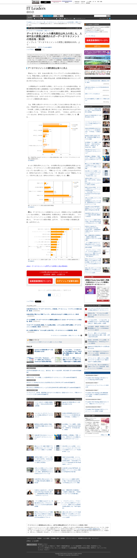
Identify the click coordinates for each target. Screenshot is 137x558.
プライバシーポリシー (71, 538)
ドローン (83, 3)
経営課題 (37, 16)
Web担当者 (77, 1)
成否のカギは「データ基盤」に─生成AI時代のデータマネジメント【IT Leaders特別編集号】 (52, 377)
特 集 (58, 16)
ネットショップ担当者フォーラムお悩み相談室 (66, 548)
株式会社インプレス (42, 544)
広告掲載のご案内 (55, 538)
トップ (29, 17)
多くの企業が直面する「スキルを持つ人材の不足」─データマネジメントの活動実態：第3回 (52, 330)
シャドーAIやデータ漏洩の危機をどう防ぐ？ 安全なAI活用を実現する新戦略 (44, 404)
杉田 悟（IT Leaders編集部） (45, 47)
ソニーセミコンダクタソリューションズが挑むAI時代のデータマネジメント (44, 415)
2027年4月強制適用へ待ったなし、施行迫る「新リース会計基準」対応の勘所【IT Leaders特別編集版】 (54, 371)
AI (58, 18)
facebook (30, 12)
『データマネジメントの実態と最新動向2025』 (64, 58)
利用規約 (39, 538)
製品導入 (67, 2)
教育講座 (88, 3)
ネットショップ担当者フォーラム (46, 548)
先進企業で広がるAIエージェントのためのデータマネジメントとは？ (44, 436)
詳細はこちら (104, 435)
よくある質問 (35, 541)
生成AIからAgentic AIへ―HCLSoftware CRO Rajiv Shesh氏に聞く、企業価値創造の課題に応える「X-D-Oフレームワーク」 (93, 229)
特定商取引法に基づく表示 (84, 538)
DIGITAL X (93, 548)
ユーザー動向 (38, 18)
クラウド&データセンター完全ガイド (46, 546)
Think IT (58, 546)
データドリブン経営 (47, 342)
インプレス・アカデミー (43, 549)
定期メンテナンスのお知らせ (92, 93)
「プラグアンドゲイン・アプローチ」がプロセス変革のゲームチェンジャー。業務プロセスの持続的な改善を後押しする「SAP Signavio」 (71, 504)
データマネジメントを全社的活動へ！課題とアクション (40, 30)
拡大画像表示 (31, 160)
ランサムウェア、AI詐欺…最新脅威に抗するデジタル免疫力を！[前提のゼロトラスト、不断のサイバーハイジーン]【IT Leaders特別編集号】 (54, 393)
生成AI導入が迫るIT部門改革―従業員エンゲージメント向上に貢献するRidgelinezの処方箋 (71, 469)
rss (33, 12)
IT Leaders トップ (31, 22)
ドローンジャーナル (101, 548)
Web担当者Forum (65, 546)
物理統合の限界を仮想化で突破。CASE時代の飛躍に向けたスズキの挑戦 (44, 425)
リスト (43, 49)
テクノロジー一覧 (41, 22)
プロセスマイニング (50, 18)
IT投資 (60, 342)
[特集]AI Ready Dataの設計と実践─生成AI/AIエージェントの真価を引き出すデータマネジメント (97, 282)
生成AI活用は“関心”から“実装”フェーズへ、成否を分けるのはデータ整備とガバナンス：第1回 (53, 314)
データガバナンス (33, 342)
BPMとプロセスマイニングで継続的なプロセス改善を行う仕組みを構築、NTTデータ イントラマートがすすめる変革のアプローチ (93, 262)
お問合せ (29, 541)
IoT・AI (94, 1)
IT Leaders (36, 8)
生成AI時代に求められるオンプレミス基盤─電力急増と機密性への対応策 (44, 480)
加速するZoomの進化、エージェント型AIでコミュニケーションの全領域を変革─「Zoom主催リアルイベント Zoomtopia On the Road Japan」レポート (71, 460)
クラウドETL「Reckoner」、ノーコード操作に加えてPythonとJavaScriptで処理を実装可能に (44, 359)
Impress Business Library (91, 31)
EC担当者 (83, 1)
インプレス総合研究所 (76, 546)
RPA (62, 18)
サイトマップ (95, 538)
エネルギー (77, 3)
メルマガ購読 (46, 538)
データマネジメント (80, 18)
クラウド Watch (86, 546)
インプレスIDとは (90, 36)
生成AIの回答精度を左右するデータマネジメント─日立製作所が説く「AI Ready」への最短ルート (71, 415)
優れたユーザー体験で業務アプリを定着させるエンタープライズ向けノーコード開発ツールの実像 (44, 447)
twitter (28, 12)
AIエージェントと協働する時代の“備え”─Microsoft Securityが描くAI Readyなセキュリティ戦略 (71, 480)
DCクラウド (56, 2)
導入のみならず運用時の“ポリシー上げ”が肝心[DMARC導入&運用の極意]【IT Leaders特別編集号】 (54, 387)
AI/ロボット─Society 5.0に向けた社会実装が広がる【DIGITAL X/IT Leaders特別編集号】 (51, 382)
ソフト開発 (88, 1)
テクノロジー (48, 16)
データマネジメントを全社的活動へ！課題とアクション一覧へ (66, 335)
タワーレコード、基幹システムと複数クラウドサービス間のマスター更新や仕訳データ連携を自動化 (72, 359)
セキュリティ (69, 18)
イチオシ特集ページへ (103, 300)
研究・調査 (99, 1)
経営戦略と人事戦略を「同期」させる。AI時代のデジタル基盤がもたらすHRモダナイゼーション (71, 436)
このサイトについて (31, 538)
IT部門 (40, 342)
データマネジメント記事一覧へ (73, 28)
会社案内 (63, 538)
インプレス (55, 342)
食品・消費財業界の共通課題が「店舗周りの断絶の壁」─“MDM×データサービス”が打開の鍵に (71, 491)
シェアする (30, 49)
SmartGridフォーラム (96, 546)
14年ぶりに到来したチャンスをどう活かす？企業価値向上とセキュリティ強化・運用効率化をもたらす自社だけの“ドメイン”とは (93, 201)
